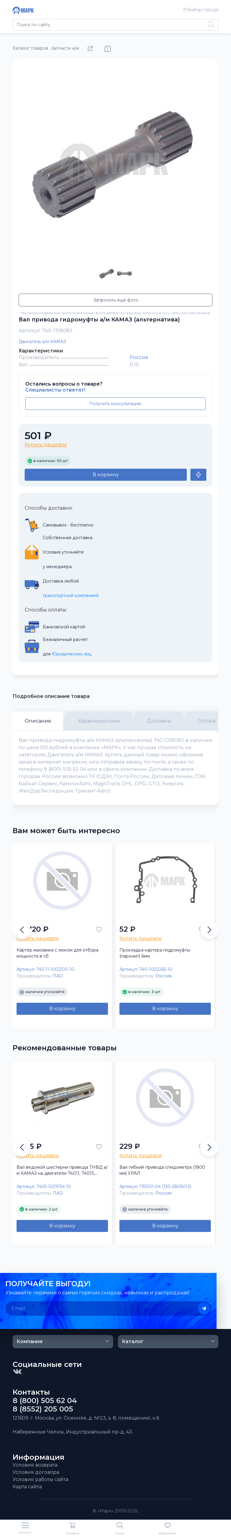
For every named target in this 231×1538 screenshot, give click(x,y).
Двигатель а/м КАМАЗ (42, 341)
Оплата (207, 721)
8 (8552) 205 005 (43, 1409)
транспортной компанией (71, 595)
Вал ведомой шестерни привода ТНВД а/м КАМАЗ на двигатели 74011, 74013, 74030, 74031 (62, 1170)
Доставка (159, 721)
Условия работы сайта (40, 1479)
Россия (139, 357)
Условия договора (36, 1472)
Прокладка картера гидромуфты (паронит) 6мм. (154, 953)
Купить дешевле (46, 445)
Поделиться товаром (91, 48)
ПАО (58, 976)
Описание (38, 721)
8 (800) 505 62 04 (45, 1400)
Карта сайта (27, 1487)
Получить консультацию (115, 403)
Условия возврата (35, 1465)
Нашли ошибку (107, 48)
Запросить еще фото (115, 300)
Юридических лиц (71, 654)
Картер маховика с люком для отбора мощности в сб (57, 953)
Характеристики (99, 721)
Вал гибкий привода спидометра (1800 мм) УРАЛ (162, 1170)
